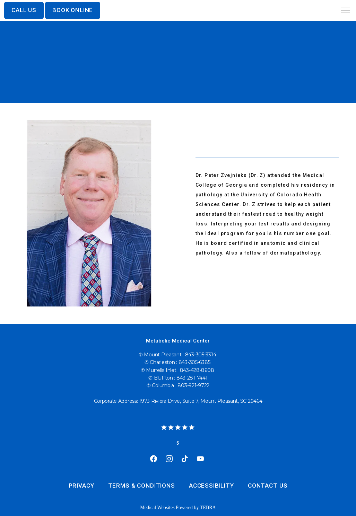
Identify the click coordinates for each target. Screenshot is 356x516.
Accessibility (211, 485)
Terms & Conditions (141, 485)
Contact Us (268, 485)
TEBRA (208, 507)
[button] (346, 11)
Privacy (81, 485)
